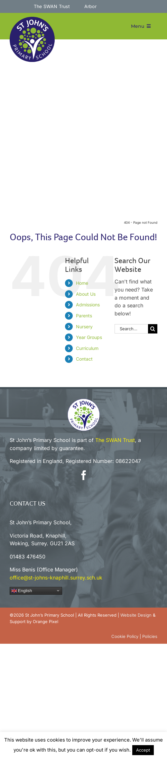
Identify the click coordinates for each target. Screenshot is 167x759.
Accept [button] (143, 750)
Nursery (84, 326)
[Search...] (131, 328)
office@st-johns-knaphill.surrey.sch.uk (56, 577)
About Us (86, 294)
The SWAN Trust (115, 440)
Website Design (136, 615)
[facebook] (83, 475)
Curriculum (87, 348)
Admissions (88, 304)
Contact (84, 359)
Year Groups (89, 337)
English (22, 590)
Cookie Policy (124, 636)
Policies (149, 636)
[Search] (152, 328)
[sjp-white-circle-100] (84, 401)
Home (82, 283)
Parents (84, 315)
